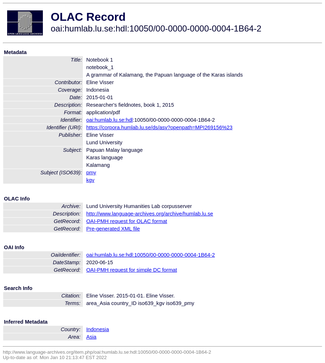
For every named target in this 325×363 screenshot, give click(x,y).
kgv (90, 180)
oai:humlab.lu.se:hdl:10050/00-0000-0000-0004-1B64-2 (150, 255)
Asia (91, 337)
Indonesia (97, 329)
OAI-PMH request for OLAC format (126, 221)
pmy (91, 172)
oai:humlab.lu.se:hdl (109, 120)
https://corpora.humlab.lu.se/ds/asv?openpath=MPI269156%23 (159, 127)
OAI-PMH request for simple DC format (131, 270)
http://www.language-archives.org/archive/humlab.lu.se (149, 214)
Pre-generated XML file (113, 229)
